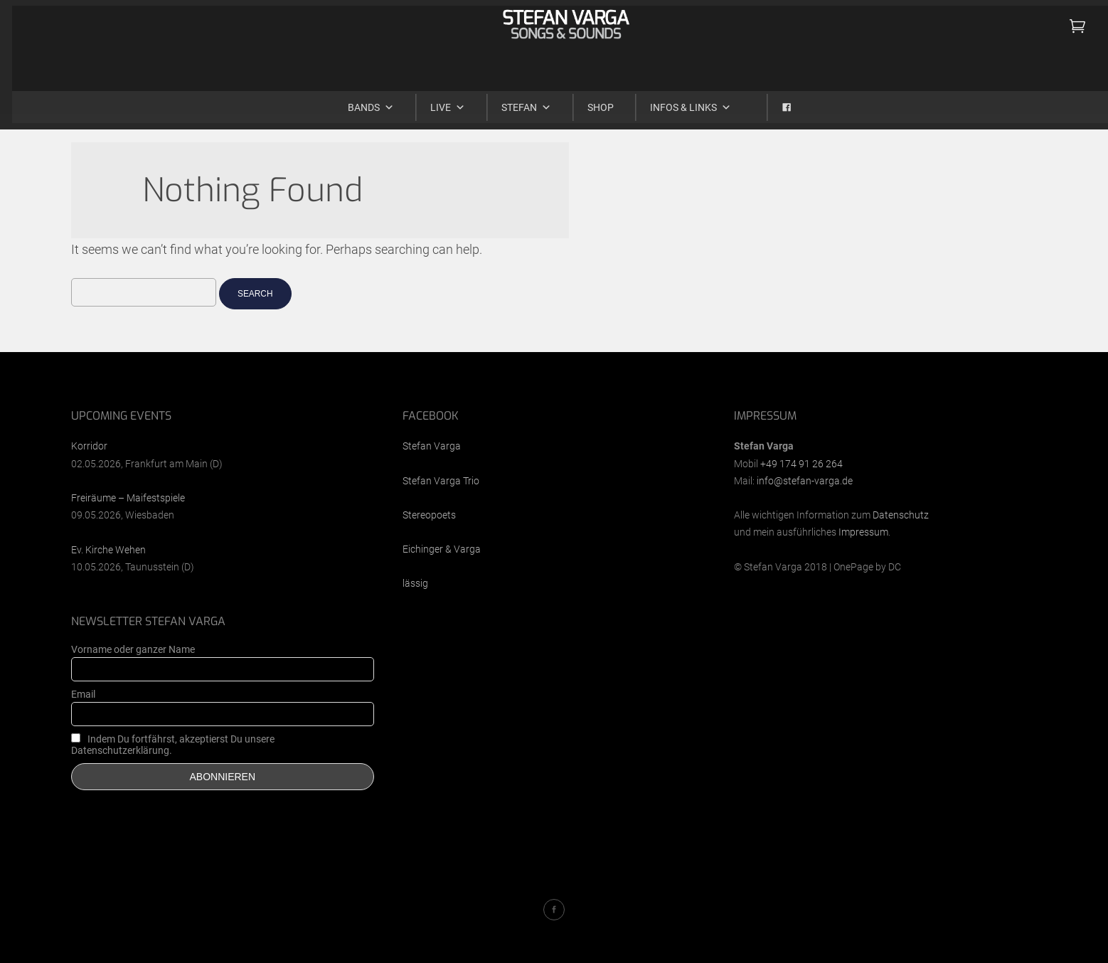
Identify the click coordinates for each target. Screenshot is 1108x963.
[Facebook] (771, 101)
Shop (588, 101)
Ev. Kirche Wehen (108, 549)
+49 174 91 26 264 (801, 463)
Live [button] (435, 101)
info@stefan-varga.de (805, 480)
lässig (415, 583)
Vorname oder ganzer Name (133, 649)
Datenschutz (901, 515)
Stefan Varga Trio (441, 480)
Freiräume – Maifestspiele (128, 498)
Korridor (89, 446)
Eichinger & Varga (442, 549)
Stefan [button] (514, 101)
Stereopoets (429, 515)
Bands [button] (359, 101)
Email (83, 694)
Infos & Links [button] (678, 101)
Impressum (863, 532)
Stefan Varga (432, 446)
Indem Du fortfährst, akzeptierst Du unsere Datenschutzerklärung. (173, 744)
